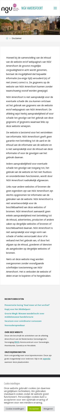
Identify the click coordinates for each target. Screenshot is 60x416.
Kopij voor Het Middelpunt (17, 309)
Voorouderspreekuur (15, 325)
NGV (17, 342)
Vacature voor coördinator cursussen (23, 321)
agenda (46, 358)
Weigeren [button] (48, 408)
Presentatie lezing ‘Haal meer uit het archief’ (27, 305)
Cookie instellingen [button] (15, 408)
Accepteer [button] (34, 408)
